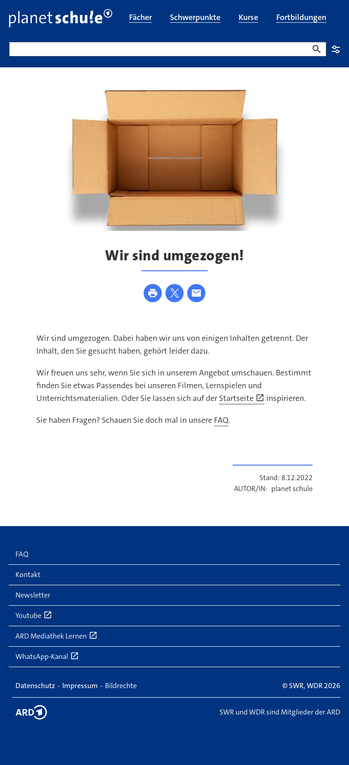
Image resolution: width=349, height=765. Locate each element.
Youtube (33, 615)
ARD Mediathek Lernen (56, 636)
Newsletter (32, 595)
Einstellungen (336, 49)
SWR (296, 685)
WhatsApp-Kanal (47, 656)
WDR (315, 685)
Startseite (241, 398)
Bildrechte (121, 685)
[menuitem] (140, 18)
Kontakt (27, 574)
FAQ (221, 420)
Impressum (80, 685)
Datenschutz (35, 685)
